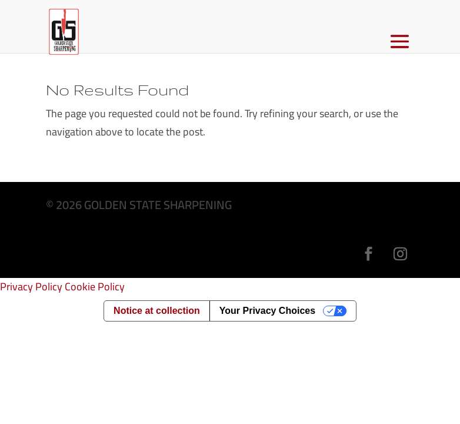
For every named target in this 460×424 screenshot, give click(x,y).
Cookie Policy (95, 286)
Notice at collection (157, 311)
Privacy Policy (31, 286)
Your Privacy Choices (267, 311)
